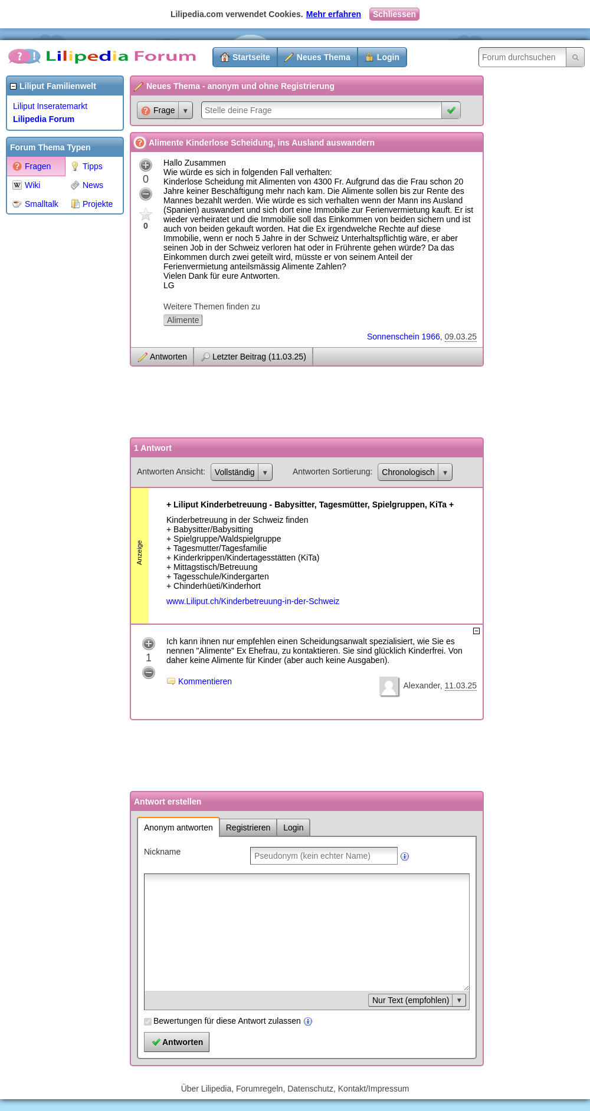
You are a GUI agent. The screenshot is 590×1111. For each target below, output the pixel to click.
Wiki (26, 185)
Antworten (168, 356)
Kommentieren (205, 681)
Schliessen (394, 14)
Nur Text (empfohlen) (410, 1000)
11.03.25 (461, 685)
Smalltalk (35, 204)
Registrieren (248, 827)
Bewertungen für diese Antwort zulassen (227, 1021)
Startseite (251, 57)
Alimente (183, 320)
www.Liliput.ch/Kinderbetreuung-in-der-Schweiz (252, 601)
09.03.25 (461, 336)
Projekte (91, 204)
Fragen (31, 166)
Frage (158, 111)
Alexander (421, 685)
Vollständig (235, 472)
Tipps (86, 166)
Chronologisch (408, 472)
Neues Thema (323, 57)
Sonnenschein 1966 (403, 336)
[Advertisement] (53, 397)
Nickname (162, 851)
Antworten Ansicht (170, 471)
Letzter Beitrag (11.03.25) (259, 356)
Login (388, 57)
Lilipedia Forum (43, 119)
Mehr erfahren (333, 14)
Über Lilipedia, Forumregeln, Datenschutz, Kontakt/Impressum (295, 1088)
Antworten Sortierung (332, 471)
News (86, 185)
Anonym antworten (178, 827)
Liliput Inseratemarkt (50, 106)
